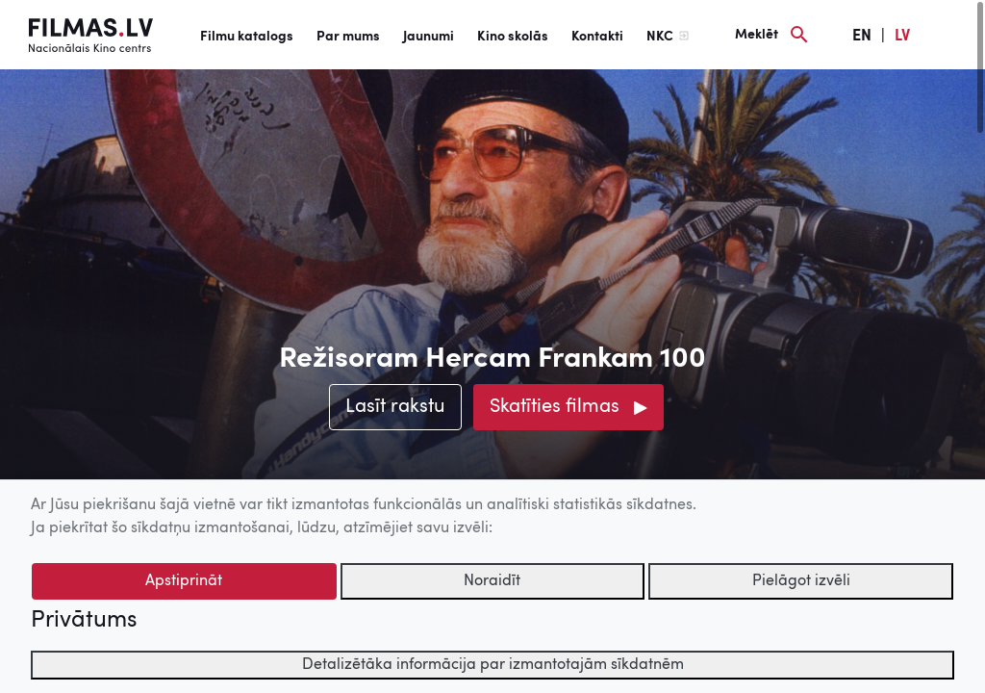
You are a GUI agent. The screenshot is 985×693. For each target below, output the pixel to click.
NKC (659, 36)
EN (861, 36)
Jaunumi (428, 36)
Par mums (348, 36)
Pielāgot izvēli (801, 581)
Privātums (84, 620)
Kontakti (597, 36)
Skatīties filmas (554, 407)
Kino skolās (512, 36)
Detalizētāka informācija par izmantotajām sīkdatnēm (493, 665)
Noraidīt (492, 581)
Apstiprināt (183, 581)
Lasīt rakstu (395, 407)
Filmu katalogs (246, 36)
